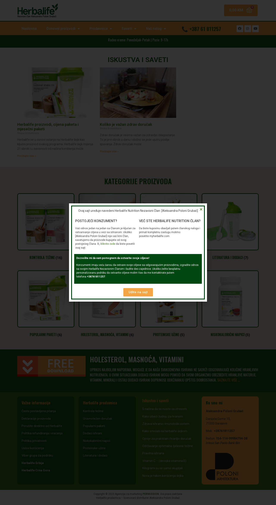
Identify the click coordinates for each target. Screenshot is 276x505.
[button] (138, 292)
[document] (138, 252)
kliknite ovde (107, 243)
